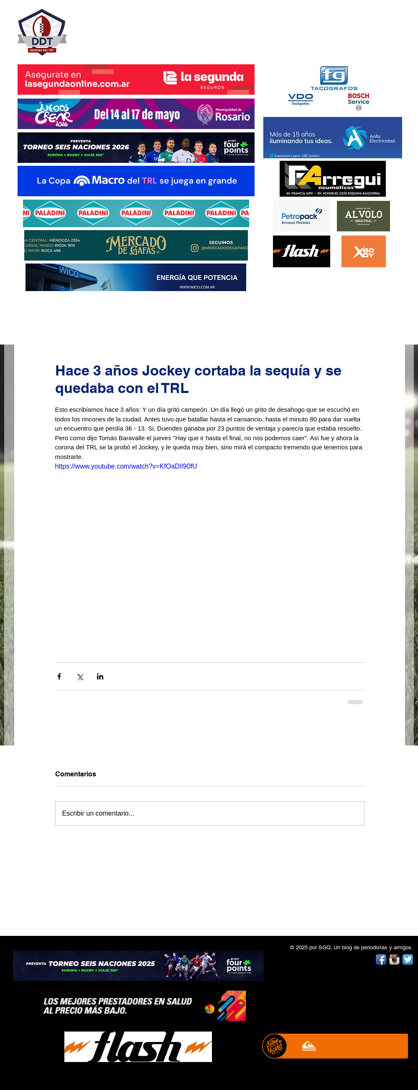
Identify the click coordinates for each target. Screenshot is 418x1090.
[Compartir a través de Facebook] (59, 676)
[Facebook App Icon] (381, 959)
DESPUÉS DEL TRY (130, 28)
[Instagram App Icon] (394, 959)
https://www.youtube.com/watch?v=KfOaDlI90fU (126, 466)
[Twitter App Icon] (408, 959)
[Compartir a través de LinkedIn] (100, 676)
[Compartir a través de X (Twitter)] (80, 676)
